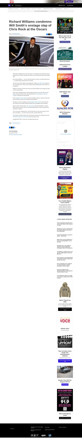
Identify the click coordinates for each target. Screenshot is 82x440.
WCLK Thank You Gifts (65, 303)
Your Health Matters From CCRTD (65, 204)
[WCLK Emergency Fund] (65, 402)
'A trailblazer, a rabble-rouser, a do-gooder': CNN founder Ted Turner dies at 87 (65, 255)
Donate (71, 2)
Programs (10, 11)
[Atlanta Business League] (65, 57)
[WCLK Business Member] (65, 107)
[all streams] (70, 8)
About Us (66, 11)
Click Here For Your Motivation (65, 180)
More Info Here (65, 98)
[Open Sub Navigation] (41, 11)
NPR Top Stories (16, 125)
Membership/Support (48, 11)
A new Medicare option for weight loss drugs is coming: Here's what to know (64, 279)
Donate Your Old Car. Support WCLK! (65, 383)
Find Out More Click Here (65, 119)
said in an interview (30, 108)
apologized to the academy (21, 100)
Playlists (16, 11)
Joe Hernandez (16, 36)
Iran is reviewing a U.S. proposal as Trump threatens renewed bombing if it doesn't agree (64, 267)
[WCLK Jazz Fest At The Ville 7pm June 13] (65, 28)
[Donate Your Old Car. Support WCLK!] (65, 374)
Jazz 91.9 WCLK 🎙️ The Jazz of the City (64, 147)
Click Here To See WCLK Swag (65, 311)
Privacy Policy (47, 429)
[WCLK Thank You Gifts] (65, 292)
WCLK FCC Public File (62, 429)
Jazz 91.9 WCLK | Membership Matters (41, 13)
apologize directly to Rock (35, 104)
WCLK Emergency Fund (65, 417)
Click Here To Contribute (65, 420)
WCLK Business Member (65, 115)
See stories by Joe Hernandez (15, 137)
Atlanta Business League (64, 67)
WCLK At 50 (33, 11)
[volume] (12, 8)
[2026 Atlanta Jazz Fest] (65, 84)
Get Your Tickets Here (65, 44)
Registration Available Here (65, 71)
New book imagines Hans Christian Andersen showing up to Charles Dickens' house (65, 273)
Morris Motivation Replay (65, 170)
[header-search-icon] (66, 3)
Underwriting (58, 11)
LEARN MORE (65, 387)
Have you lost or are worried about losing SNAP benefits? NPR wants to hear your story (65, 261)
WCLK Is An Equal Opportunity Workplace (36, 433)
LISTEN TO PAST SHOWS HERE (65, 363)
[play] (9, 7)
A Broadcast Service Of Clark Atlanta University (37, 430)
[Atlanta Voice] (65, 323)
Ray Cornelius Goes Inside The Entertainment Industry (64, 356)
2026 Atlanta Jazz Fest (65, 95)
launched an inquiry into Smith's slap (20, 119)
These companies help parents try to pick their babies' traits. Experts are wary (65, 226)
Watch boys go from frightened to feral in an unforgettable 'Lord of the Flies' (64, 243)
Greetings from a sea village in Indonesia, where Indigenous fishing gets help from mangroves (64, 249)
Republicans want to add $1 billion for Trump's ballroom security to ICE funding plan (65, 232)
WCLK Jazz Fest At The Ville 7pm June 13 (65, 40)
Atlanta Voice (65, 331)
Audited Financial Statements (49, 432)
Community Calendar (25, 11)
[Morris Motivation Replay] (65, 160)
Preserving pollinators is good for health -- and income (64, 238)
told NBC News (41, 85)
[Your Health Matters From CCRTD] (65, 193)
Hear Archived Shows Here (65, 216)
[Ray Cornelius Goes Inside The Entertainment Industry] (65, 344)
